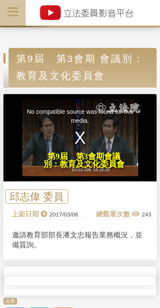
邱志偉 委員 (36, 196)
